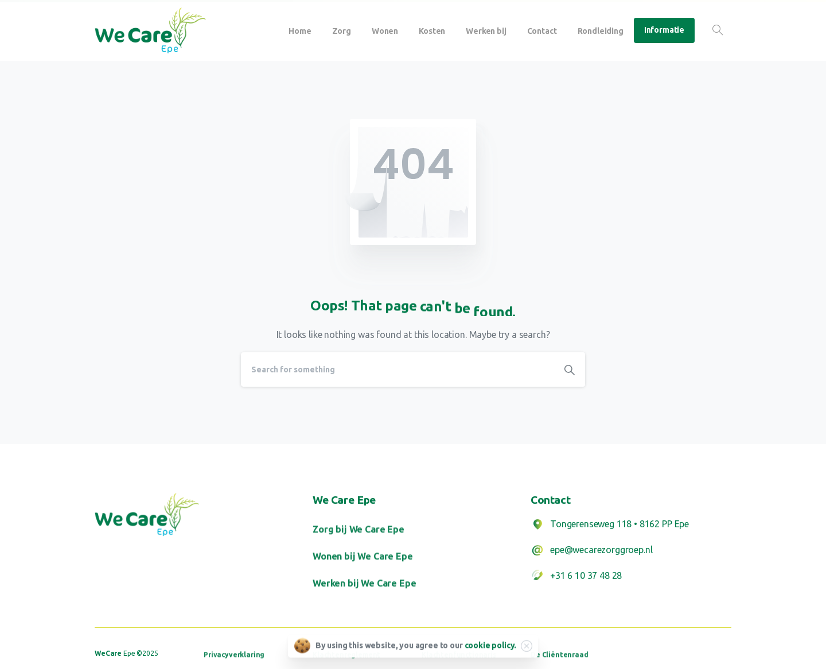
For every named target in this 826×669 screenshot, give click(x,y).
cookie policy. (491, 647)
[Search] (397, 369)
